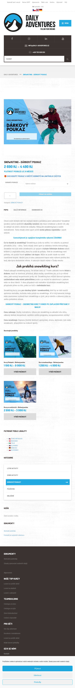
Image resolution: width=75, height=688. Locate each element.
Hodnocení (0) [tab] (37, 210)
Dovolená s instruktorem (12, 633)
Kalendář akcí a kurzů (13, 2)
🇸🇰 (10, 450)
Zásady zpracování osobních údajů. (59, 661)
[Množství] (10, 195)
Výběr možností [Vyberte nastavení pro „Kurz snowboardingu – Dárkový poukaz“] (55, 372)
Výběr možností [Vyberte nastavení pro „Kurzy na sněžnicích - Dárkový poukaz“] (20, 417)
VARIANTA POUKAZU (11, 182)
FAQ (66, 2)
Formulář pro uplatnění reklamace (14, 535)
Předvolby (37, 682)
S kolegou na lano (10, 604)
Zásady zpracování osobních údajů (15, 563)
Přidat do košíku (45, 194)
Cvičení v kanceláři (10, 618)
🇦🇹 (10, 441)
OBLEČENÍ (10, 496)
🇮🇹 (10, 443)
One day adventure (10, 629)
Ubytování (59, 2)
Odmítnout (37, 675)
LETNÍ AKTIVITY (12, 468)
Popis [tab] (6, 210)
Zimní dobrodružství (10, 613)
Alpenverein (35, 2)
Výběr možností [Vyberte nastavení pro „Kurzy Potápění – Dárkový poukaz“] (20, 372)
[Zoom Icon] (37, 122)
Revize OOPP (26, 2)
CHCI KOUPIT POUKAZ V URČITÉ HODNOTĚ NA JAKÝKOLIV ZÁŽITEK (34, 176)
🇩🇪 (10, 448)
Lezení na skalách (10, 588)
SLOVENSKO (14, 450)
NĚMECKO (14, 448)
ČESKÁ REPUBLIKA (16, 439)
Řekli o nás (44, 2)
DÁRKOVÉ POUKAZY (17, 203)
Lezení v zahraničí (10, 593)
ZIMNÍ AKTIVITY (12, 475)
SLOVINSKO (14, 445)
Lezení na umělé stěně (11, 584)
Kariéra (52, 2)
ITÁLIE (13, 443)
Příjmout (37, 668)
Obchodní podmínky (10, 531)
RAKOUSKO (14, 441)
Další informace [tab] (20, 210)
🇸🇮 (10, 445)
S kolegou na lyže (10, 609)
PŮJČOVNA (11, 489)
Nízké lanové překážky (11, 643)
